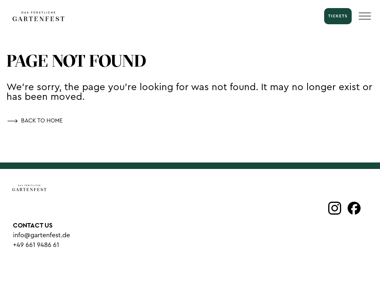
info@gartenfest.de (41, 235)
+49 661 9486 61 (36, 245)
